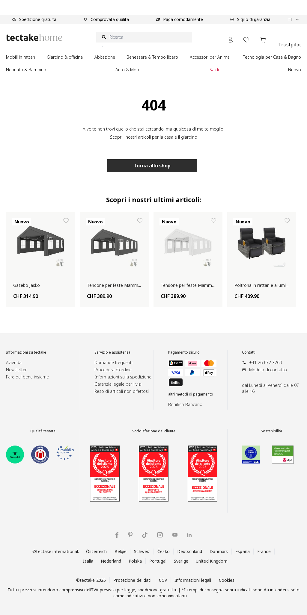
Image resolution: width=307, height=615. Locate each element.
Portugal (157, 561)
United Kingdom (212, 561)
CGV (163, 580)
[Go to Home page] (34, 37)
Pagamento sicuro (184, 352)
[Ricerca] (144, 37)
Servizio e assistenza (112, 352)
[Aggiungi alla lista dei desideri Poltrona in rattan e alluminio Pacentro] (287, 220)
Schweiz (142, 551)
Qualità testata (42, 431)
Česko (163, 551)
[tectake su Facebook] (116, 535)
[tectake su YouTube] (174, 535)
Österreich (96, 551)
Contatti (248, 352)
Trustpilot (289, 44)
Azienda (14, 362)
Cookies (227, 580)
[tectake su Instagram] (160, 535)
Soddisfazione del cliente (153, 431)
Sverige (181, 561)
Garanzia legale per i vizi (118, 384)
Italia (88, 561)
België (121, 551)
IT (293, 19)
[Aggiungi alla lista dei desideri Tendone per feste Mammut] (139, 220)
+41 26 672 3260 (265, 362)
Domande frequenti (113, 362)
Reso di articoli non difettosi (121, 391)
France (264, 551)
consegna (214, 590)
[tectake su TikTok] (145, 535)
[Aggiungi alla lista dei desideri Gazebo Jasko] (66, 220)
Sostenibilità (271, 431)
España (242, 551)
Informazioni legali (192, 580)
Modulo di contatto (268, 369)
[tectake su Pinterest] (130, 535)
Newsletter (16, 369)
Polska (135, 561)
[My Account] (230, 40)
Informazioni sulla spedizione (122, 377)
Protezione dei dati (132, 580)
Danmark (219, 551)
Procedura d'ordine (113, 369)
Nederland (111, 561)
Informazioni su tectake (26, 352)
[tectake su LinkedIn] (189, 535)
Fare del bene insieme (27, 377)
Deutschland (189, 551)
